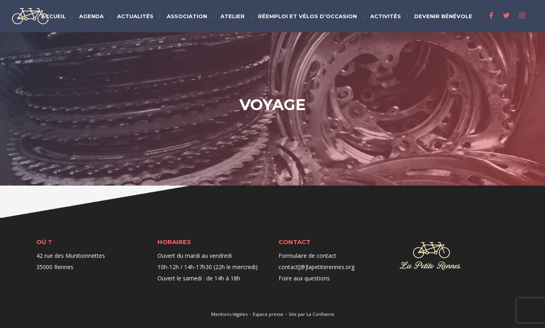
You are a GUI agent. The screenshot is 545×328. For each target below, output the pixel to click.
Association (187, 16)
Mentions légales (229, 314)
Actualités (135, 16)
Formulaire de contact (307, 255)
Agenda (91, 16)
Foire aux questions (304, 278)
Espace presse (268, 314)
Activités (385, 16)
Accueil (53, 16)
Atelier (232, 16)
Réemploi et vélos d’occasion (307, 16)
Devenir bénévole (443, 16)
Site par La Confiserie (311, 314)
